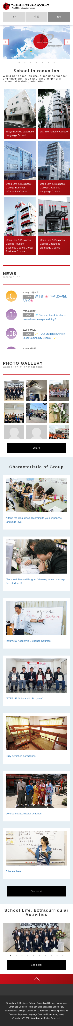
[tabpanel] (36, 42)
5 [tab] (42, 63)
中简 (36, 16)
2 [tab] (25, 63)
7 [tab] (54, 63)
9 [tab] (57, 956)
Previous (6, 42)
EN (59, 16)
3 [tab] (31, 63)
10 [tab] (63, 956)
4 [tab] (37, 63)
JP (14, 16)
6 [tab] (48, 63)
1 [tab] (19, 63)
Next (67, 42)
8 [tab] (51, 956)
